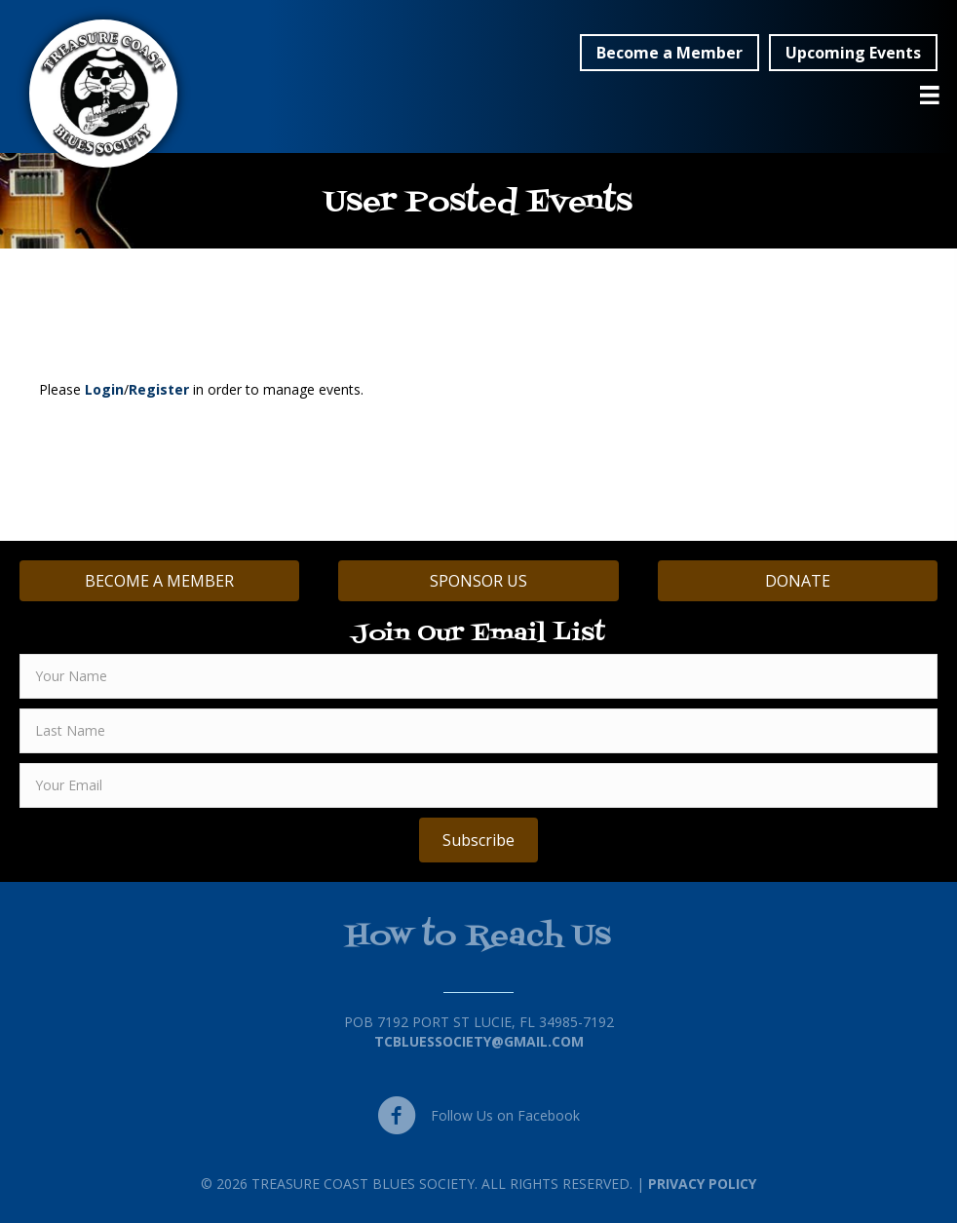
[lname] (478, 730)
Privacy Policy (702, 1183)
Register (159, 389)
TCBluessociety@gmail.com (479, 1041)
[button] (669, 52)
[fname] (478, 676)
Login (104, 389)
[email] (478, 785)
